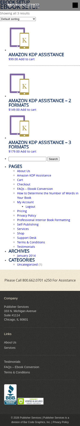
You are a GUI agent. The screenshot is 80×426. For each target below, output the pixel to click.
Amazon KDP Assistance (34, 175)
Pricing (22, 211)
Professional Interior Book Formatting (43, 220)
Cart (20, 180)
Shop (20, 233)
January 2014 (26, 256)
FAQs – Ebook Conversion (35, 189)
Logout (30, 207)
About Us (23, 171)
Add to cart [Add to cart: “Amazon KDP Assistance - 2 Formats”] (28, 110)
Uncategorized (27, 264)
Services (23, 229)
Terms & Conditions (31, 242)
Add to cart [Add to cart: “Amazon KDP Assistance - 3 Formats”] (28, 151)
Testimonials (26, 247)
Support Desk (26, 238)
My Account (25, 202)
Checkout (23, 184)
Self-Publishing (28, 224)
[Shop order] (18, 19)
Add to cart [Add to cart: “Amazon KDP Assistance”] (27, 59)
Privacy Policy (26, 215)
